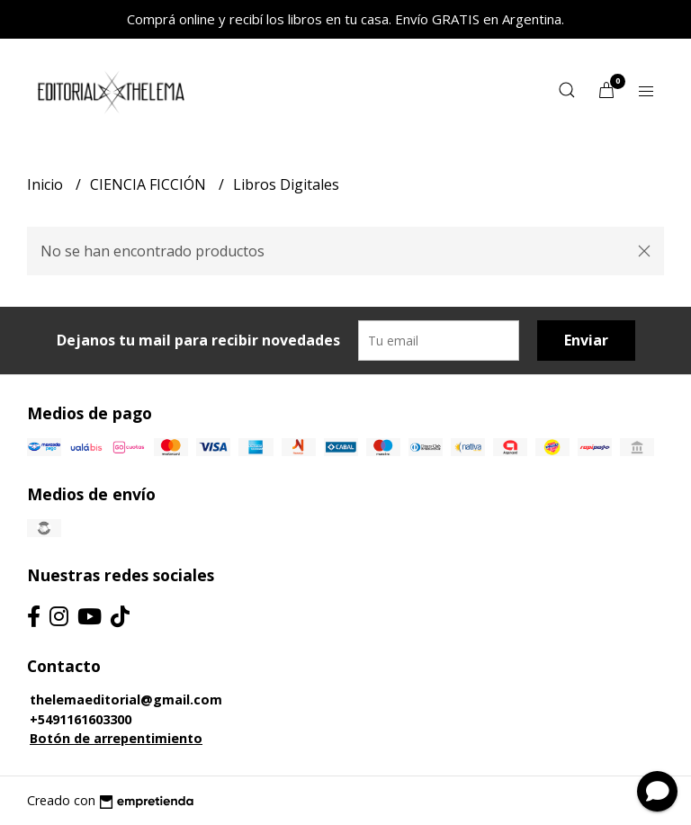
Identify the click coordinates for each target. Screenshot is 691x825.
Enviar (586, 340)
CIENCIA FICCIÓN (150, 184)
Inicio (47, 184)
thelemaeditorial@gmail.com (126, 699)
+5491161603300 (80, 719)
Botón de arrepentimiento (116, 738)
